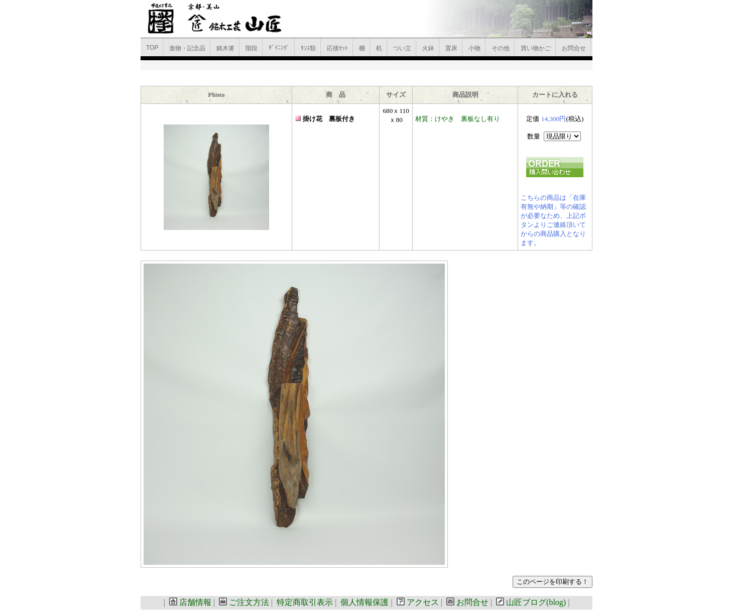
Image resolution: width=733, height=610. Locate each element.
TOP (152, 47)
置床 (451, 48)
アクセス (423, 602)
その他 (501, 48)
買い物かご (536, 48)
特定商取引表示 (305, 602)
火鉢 (428, 48)
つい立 (402, 48)
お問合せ (574, 48)
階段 (252, 48)
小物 (474, 48)
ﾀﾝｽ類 (308, 48)
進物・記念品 (187, 48)
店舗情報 (195, 602)
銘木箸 (225, 48)
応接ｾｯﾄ (337, 48)
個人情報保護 (364, 602)
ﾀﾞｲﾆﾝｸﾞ (279, 47)
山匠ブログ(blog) (536, 602)
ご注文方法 (249, 602)
